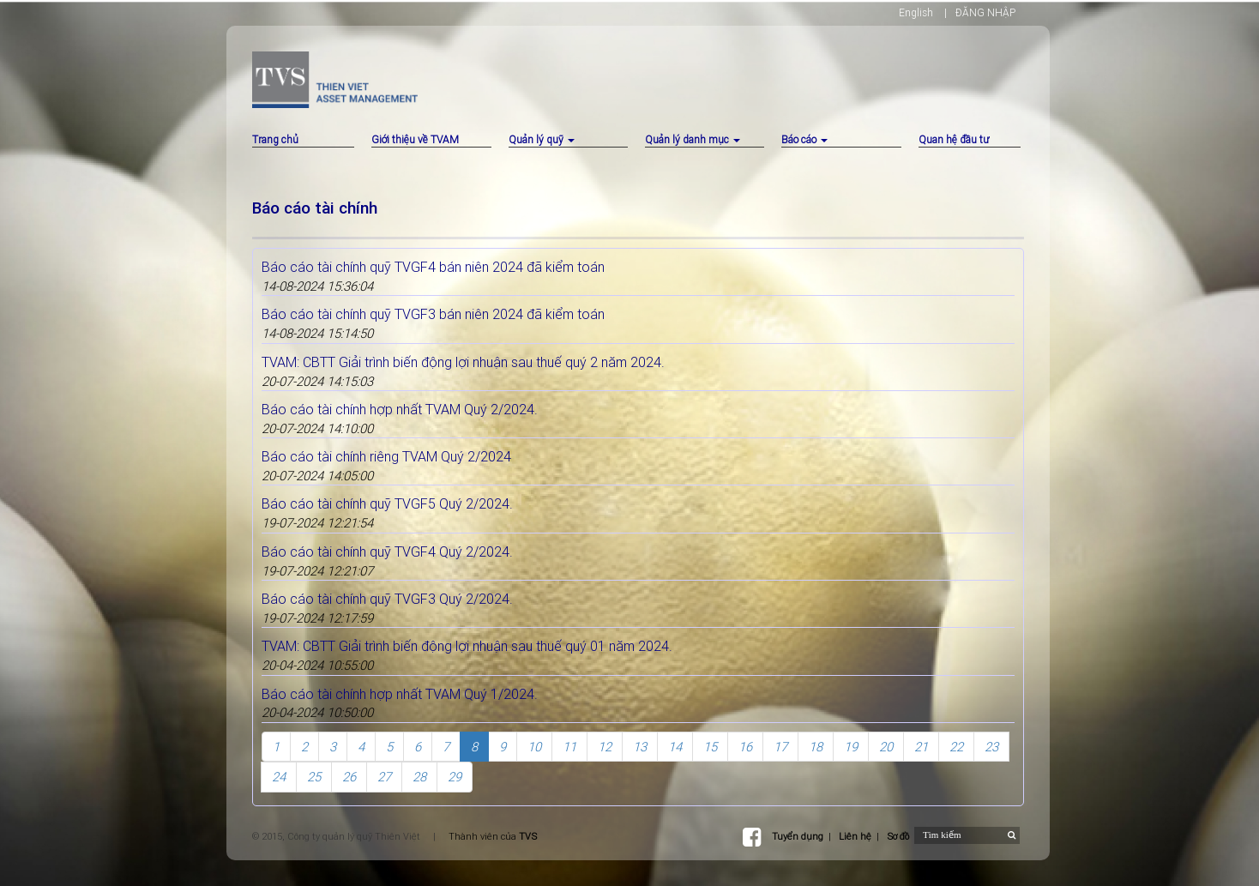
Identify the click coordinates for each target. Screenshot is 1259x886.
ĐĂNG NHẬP (985, 12)
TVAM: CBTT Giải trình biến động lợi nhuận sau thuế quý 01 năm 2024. (467, 645)
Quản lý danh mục (692, 139)
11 (569, 746)
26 (349, 776)
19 (851, 746)
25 (314, 776)
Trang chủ (275, 139)
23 (991, 746)
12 (604, 746)
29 (454, 776)
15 (710, 746)
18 (815, 746)
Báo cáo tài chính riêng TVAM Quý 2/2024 (386, 456)
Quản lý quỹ (542, 139)
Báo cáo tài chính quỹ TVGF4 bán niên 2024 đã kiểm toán (433, 266)
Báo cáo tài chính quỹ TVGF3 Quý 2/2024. (387, 598)
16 (745, 746)
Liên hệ (855, 836)
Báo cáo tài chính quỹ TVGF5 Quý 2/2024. (387, 503)
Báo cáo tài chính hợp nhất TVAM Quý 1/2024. (400, 693)
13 (640, 746)
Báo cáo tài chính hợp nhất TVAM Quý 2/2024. (400, 409)
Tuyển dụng (797, 836)
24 (279, 776)
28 (419, 776)
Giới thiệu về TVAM (415, 139)
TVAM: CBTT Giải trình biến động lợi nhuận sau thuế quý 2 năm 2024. (463, 362)
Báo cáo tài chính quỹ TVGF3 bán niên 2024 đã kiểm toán (433, 313)
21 (921, 746)
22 (956, 746)
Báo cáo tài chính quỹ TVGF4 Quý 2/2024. (387, 551)
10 (534, 746)
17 (780, 746)
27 (384, 776)
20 (886, 746)
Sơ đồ (898, 836)
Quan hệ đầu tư (954, 139)
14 (675, 746)
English (916, 12)
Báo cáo (804, 139)
